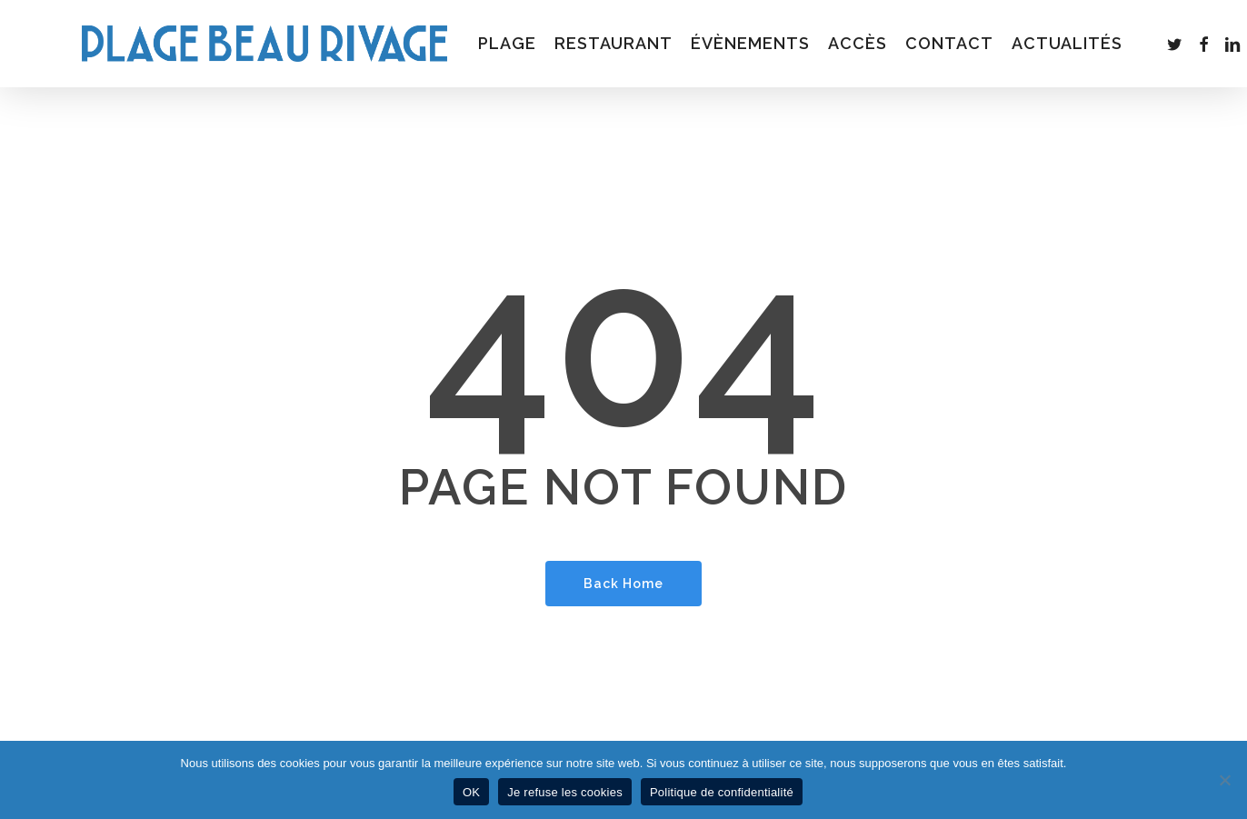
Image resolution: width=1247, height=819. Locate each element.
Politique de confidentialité (721, 792)
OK (471, 792)
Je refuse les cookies (565, 792)
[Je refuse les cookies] (1224, 780)
